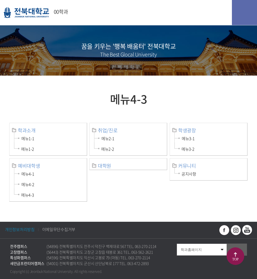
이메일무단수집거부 (58, 229)
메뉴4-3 (27, 195)
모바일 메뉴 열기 (244, 12)
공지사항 (188, 174)
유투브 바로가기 (247, 230)
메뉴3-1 (188, 138)
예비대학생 (29, 165)
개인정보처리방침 (20, 229)
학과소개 (27, 130)
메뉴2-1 (107, 138)
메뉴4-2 (27, 184)
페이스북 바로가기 (224, 230)
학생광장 (187, 130)
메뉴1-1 (27, 138)
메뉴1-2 (27, 149)
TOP (235, 259)
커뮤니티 (187, 165)
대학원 (104, 165)
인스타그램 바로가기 (236, 230)
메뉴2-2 (107, 149)
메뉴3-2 (188, 149)
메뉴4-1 (27, 174)
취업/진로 (108, 130)
